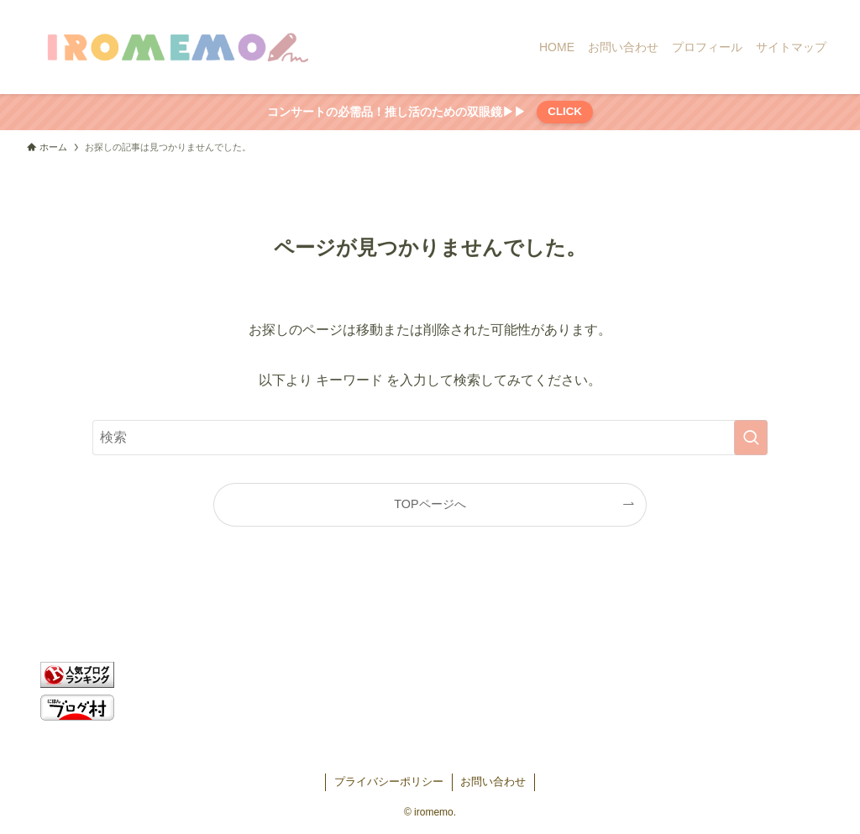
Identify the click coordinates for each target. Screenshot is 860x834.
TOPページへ (429, 504)
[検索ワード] (430, 437)
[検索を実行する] (751, 437)
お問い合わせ (493, 781)
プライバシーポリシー (388, 781)
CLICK (565, 111)
